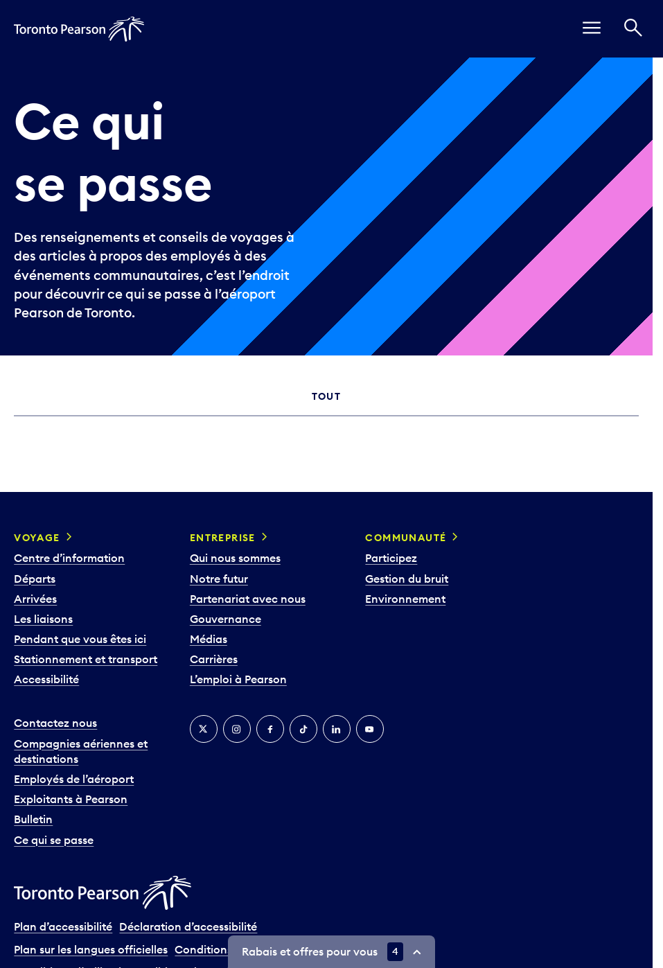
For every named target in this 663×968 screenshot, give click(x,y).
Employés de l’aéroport (74, 779)
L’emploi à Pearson (238, 679)
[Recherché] (633, 29)
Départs (34, 579)
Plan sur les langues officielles (91, 949)
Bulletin (33, 819)
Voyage (37, 537)
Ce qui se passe (54, 840)
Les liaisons (43, 619)
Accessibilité (46, 679)
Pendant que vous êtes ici (80, 639)
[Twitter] (204, 729)
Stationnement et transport (85, 659)
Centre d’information (69, 558)
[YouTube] (370, 729)
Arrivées (35, 599)
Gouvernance (225, 619)
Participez (391, 558)
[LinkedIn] (337, 729)
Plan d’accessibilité (63, 926)
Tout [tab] (327, 396)
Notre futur (219, 579)
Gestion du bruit (406, 579)
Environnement (405, 599)
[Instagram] (237, 729)
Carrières (214, 659)
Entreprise (223, 537)
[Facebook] (270, 729)
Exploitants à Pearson (70, 799)
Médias (208, 639)
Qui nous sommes (235, 558)
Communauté (405, 537)
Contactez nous (55, 723)
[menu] (592, 29)
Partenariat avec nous (248, 599)
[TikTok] (303, 729)
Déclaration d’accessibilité (188, 926)
